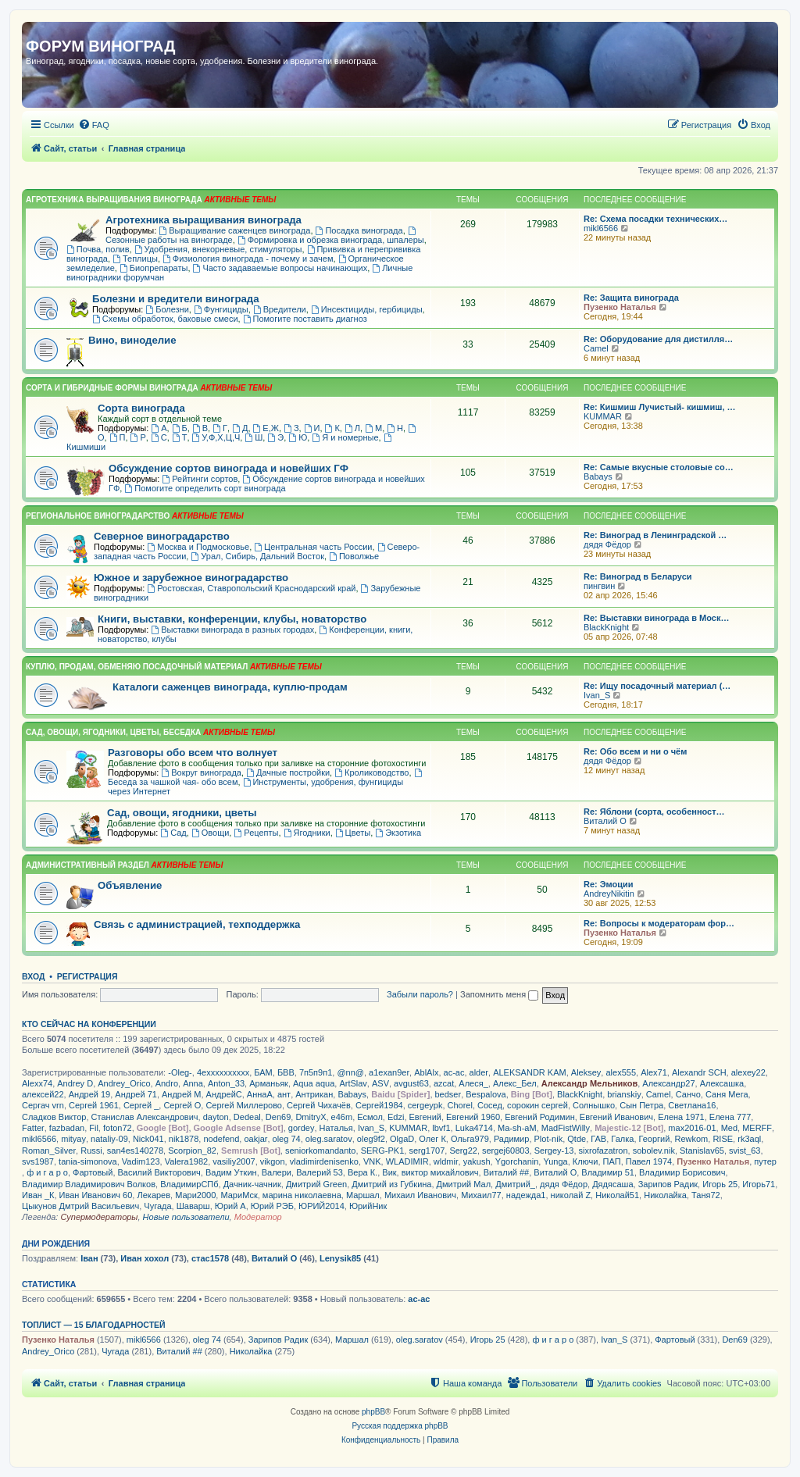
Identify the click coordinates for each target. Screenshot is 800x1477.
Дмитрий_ (515, 1184)
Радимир (511, 1138)
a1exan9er (389, 1072)
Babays (598, 476)
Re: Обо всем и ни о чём (635, 751)
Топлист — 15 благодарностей (94, 1324)
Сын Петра (641, 1105)
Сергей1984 (379, 1105)
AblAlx (426, 1072)
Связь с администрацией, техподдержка (197, 924)
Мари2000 (195, 1195)
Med (729, 1128)
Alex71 (654, 1072)
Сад (173, 832)
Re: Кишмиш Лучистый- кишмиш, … (660, 407)
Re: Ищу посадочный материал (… (657, 685)
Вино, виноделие (132, 340)
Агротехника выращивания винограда (203, 220)
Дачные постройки (288, 772)
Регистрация (87, 976)
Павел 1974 (649, 1161)
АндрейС (224, 1094)
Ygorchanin (517, 1161)
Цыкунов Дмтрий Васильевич (80, 1206)
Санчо (688, 1094)
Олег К (432, 1138)
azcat (444, 1083)
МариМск (238, 1195)
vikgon (272, 1161)
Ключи (585, 1161)
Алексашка (722, 1083)
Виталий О (605, 821)
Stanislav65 (702, 1150)
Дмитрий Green (316, 1184)
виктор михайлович (440, 1172)
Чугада (157, 1206)
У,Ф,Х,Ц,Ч (216, 437)
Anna (193, 1083)
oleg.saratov (328, 1138)
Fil (93, 1128)
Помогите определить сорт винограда (204, 488)
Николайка (665, 1195)
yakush (477, 1161)
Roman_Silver (49, 1150)
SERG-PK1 (383, 1150)
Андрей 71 (136, 1094)
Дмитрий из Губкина (391, 1184)
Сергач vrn (43, 1105)
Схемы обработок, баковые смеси (165, 318)
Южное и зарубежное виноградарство (191, 577)
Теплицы (135, 258)
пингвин (599, 585)
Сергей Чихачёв (319, 1105)
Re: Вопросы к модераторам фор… (659, 923)
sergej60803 (506, 1150)
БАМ (263, 1072)
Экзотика (398, 832)
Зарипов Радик (668, 1184)
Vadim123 (141, 1161)
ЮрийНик (368, 1206)
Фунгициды (221, 309)
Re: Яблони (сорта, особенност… (654, 811)
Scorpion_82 (192, 1150)
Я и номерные (345, 437)
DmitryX (310, 1117)
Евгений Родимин (540, 1117)
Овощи (210, 832)
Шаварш (193, 1206)
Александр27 (668, 1083)
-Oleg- (180, 1072)
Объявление (130, 885)
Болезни (167, 309)
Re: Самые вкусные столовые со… (659, 467)
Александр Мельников (589, 1083)
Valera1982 (186, 1161)
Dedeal (247, 1117)
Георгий (654, 1138)
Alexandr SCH (699, 1072)
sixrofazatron (603, 1150)
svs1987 (38, 1161)
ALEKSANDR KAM (529, 1072)
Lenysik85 (340, 1258)
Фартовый (92, 1172)
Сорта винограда (141, 408)
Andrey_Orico (124, 1083)
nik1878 (184, 1138)
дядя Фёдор (607, 544)
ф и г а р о (47, 1172)
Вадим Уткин (231, 1172)
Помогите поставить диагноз (305, 318)
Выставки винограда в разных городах (232, 629)
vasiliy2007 (233, 1161)
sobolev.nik (654, 1150)
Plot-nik (548, 1138)
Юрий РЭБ (272, 1206)
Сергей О (182, 1105)
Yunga (555, 1161)
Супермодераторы (99, 1217)
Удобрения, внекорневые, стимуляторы (218, 249)
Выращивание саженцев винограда (234, 230)
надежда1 (526, 1195)
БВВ (286, 1072)
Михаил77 (481, 1195)
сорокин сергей (537, 1105)
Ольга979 (470, 1138)
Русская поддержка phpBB (400, 1426)
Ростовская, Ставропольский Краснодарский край (251, 588)
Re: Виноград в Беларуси (638, 576)
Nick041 (148, 1138)
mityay (73, 1138)
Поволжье (354, 556)
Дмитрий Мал (464, 1184)
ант (284, 1094)
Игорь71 (758, 1184)
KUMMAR (603, 416)
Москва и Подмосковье (198, 546)
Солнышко (594, 1105)
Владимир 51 (607, 1172)
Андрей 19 (90, 1094)
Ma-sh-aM (517, 1128)
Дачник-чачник (252, 1184)
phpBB (373, 1411)
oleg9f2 (371, 1138)
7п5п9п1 (315, 1072)
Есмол (370, 1117)
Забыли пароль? (420, 994)
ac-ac (454, 1072)
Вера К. (362, 1172)
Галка (622, 1138)
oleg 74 (287, 1138)
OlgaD (402, 1138)
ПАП (612, 1161)
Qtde (576, 1138)
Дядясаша (612, 1184)
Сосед (489, 1105)
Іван (89, 1258)
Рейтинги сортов (200, 478)
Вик (389, 1172)
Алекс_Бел (515, 1083)
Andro (166, 1083)
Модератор (258, 1217)
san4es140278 (135, 1150)
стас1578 (210, 1258)
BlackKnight (606, 627)
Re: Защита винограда (631, 297)
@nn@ (350, 1072)
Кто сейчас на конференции (89, 1024)
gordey (301, 1128)
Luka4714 (474, 1128)
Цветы (352, 832)
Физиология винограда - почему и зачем (247, 258)
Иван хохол (144, 1258)
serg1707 (427, 1150)
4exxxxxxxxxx (223, 1072)
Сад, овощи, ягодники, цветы (182, 813)
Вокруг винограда (201, 772)
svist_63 (744, 1150)
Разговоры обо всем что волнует (192, 752)
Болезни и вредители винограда (175, 299)
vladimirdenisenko (324, 1161)
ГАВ (598, 1138)
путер (765, 1161)
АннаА (260, 1094)
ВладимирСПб (189, 1184)
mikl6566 (601, 228)
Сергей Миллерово (243, 1105)
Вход (33, 976)
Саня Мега (726, 1094)
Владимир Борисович (682, 1172)
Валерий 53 (319, 1172)
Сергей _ (141, 1105)
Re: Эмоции (609, 884)
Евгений (425, 1117)
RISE (722, 1138)
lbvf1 (441, 1128)
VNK (372, 1161)
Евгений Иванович (616, 1117)
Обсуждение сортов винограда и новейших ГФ (228, 468)
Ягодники (307, 832)
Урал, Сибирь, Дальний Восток (257, 556)
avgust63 (411, 1083)
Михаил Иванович (420, 1195)
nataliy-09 (109, 1138)
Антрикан (314, 1094)
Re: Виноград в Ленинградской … (655, 535)
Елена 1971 (681, 1117)
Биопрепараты (154, 268)
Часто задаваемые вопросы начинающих (280, 268)
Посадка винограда (359, 230)
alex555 (620, 1072)
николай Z (571, 1195)
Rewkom (692, 1138)
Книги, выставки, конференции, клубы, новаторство (232, 619)
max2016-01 (692, 1128)
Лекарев (153, 1195)
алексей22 (43, 1094)
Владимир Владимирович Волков (88, 1184)
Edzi (396, 1117)
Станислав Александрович (144, 1117)
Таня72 (705, 1195)
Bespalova (485, 1094)
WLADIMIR (407, 1161)
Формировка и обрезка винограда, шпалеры (331, 239)
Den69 (278, 1117)
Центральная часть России (313, 546)
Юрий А (230, 1206)
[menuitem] (93, 125)
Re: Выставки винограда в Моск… (656, 618)
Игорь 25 (720, 1184)
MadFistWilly (565, 1128)
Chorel (460, 1105)
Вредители (279, 309)
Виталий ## (507, 1172)
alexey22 (748, 1072)
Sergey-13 (554, 1150)
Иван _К (38, 1195)
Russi (91, 1150)
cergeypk (425, 1105)
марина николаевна (301, 1195)
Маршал (363, 1195)
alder (479, 1072)
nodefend (221, 1138)
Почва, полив (98, 249)
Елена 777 (730, 1117)
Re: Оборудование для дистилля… (658, 339)
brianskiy (624, 1094)
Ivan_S (597, 695)
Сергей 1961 (94, 1105)
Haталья (336, 1128)
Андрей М (181, 1094)
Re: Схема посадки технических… (655, 218)
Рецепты (256, 832)
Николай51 (617, 1195)
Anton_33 (226, 1083)
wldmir (446, 1161)
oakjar (255, 1138)
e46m (342, 1117)
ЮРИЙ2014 (321, 1206)
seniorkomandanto (320, 1150)
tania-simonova (88, 1161)
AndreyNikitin (609, 893)
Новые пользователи (186, 1217)
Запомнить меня (499, 994)
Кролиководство (371, 772)
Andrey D (75, 1083)
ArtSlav (352, 1083)
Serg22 (463, 1150)
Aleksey (586, 1072)
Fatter (33, 1128)
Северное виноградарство (162, 536)
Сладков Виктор (54, 1117)
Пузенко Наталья (620, 307)
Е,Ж (266, 428)
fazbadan (66, 1128)
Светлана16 (692, 1105)
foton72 (117, 1128)
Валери (276, 1172)
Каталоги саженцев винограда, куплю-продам (230, 687)
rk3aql (749, 1138)
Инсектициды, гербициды (367, 309)
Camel (596, 348)
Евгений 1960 (473, 1117)
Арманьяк (268, 1083)
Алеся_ (473, 1083)
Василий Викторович (159, 1172)
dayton (216, 1117)
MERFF (757, 1128)
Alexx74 (37, 1083)
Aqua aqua (313, 1083)
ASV (380, 1083)
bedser (448, 1094)
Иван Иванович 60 (96, 1195)
